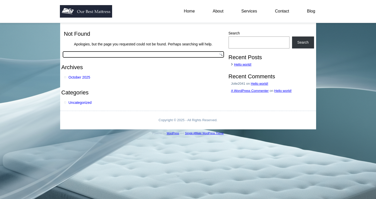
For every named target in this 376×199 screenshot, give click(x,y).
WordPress (173, 133)
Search (234, 33)
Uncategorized (80, 103)
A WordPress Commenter (250, 91)
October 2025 (79, 77)
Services (249, 11)
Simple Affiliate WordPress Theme (204, 133)
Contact (282, 11)
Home (189, 11)
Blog (311, 11)
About (218, 11)
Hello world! (243, 64)
